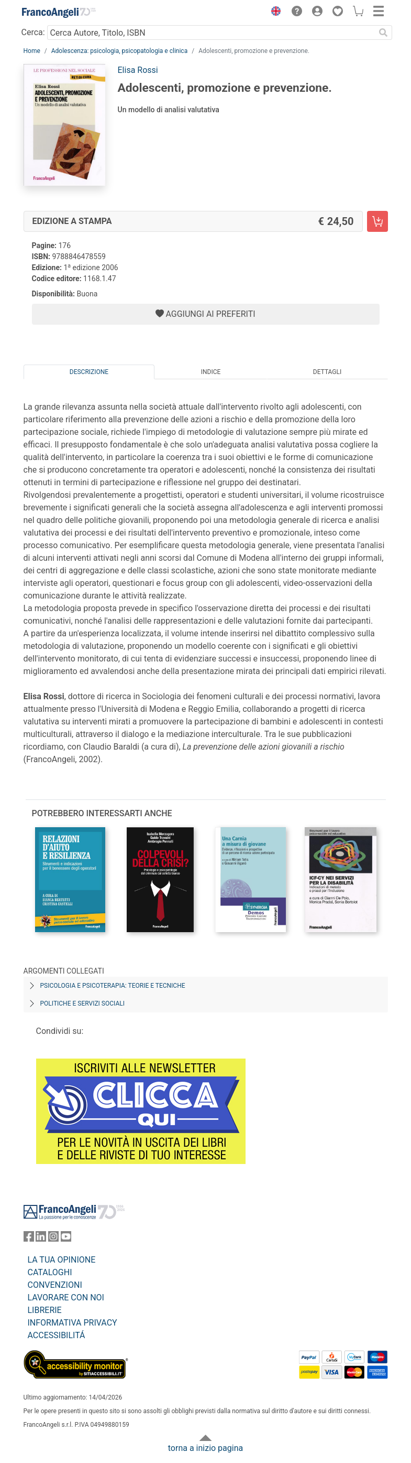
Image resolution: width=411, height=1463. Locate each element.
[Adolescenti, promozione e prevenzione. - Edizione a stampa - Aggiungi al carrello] (377, 221)
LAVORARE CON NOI (66, 1297)
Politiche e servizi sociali (82, 1003)
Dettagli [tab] (327, 372)
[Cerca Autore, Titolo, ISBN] (211, 32)
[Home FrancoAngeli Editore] (58, 12)
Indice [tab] (211, 372)
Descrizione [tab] (89, 372)
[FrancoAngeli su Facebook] (29, 1239)
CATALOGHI (50, 1272)
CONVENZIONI (55, 1285)
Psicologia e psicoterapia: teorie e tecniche (112, 985)
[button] (273, 12)
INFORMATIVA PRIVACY (72, 1323)
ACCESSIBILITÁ (56, 1335)
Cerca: (33, 32)
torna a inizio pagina (205, 1448)
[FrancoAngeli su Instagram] (53, 1239)
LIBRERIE (45, 1310)
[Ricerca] (383, 32)
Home (32, 51)
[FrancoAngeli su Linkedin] (41, 1239)
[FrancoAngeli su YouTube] (66, 1239)
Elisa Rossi (138, 70)
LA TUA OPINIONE (62, 1260)
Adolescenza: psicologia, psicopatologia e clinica (119, 51)
